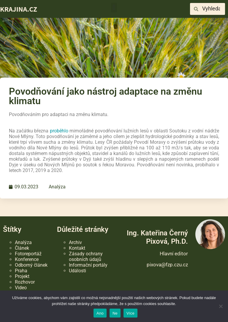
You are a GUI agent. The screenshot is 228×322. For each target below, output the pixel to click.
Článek (22, 248)
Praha (21, 270)
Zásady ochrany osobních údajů (86, 256)
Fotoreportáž (28, 254)
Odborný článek (31, 265)
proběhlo (59, 131)
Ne (115, 313)
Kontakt (77, 248)
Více (130, 313)
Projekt (22, 276)
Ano (100, 313)
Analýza (57, 187)
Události (77, 270)
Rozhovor (25, 282)
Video (21, 287)
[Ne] (221, 306)
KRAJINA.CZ (18, 9)
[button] (114, 7)
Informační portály (88, 265)
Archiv (75, 242)
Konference (27, 259)
